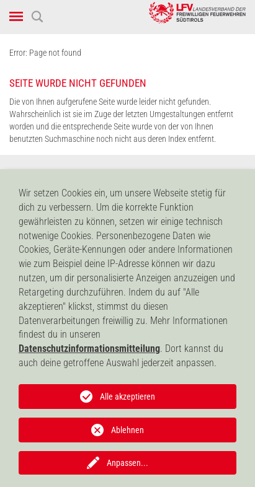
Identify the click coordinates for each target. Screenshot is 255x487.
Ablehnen (127, 430)
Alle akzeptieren (127, 396)
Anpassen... (127, 463)
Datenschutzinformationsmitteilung (89, 348)
